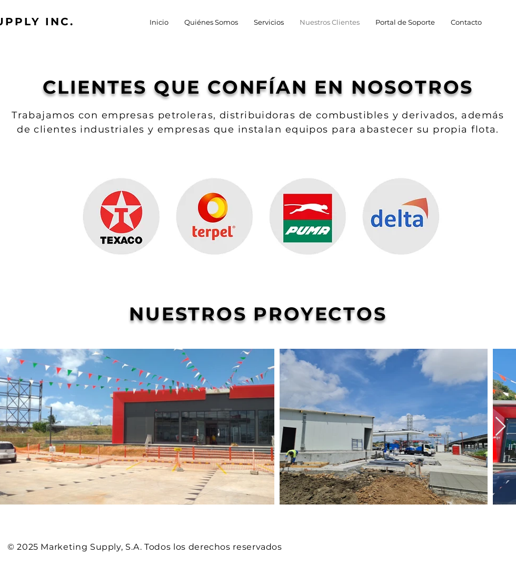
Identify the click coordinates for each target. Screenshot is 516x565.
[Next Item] (500, 427)
